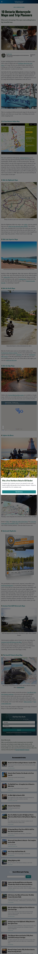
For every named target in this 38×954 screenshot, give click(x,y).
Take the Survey (19, 492)
